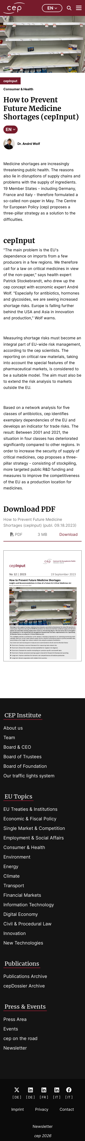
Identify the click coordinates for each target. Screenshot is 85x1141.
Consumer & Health (24, 847)
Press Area (15, 1019)
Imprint (17, 1109)
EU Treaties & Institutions (30, 809)
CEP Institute (23, 715)
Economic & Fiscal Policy (29, 818)
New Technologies (23, 943)
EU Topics (18, 796)
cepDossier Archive (24, 986)
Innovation (14, 933)
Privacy (41, 1109)
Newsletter (15, 1048)
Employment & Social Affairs (33, 838)
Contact (67, 1109)
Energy (10, 866)
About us (13, 728)
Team (9, 737)
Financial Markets (22, 895)
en (52, 8)
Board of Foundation (25, 766)
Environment (16, 857)
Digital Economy (20, 914)
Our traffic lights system (28, 775)
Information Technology (28, 904)
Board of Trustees (22, 756)
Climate (11, 876)
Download (68, 534)
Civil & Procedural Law (27, 924)
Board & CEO (17, 747)
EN (10, 129)
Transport (13, 885)
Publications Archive (25, 976)
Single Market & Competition (34, 828)
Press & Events (25, 1006)
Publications (22, 963)
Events (10, 1029)
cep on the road (20, 1038)
